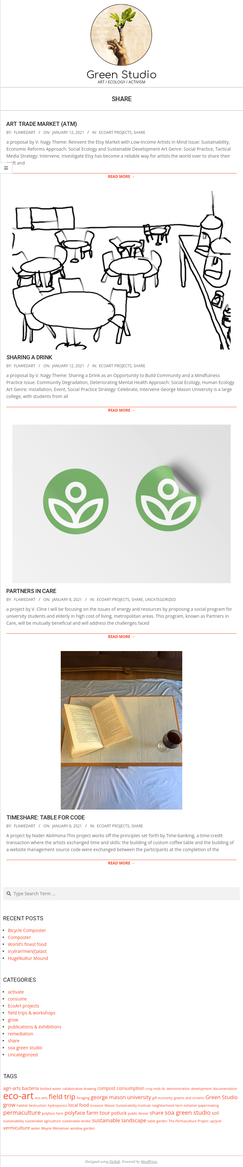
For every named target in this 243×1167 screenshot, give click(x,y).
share (139, 132)
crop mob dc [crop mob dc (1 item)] (155, 1088)
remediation (20, 1034)
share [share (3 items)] (157, 1112)
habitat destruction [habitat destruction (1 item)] (31, 1105)
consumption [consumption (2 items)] (131, 1088)
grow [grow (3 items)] (9, 1104)
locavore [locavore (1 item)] (96, 1105)
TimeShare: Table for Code (45, 817)
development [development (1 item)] (201, 1088)
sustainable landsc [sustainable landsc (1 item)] (76, 1121)
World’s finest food (27, 944)
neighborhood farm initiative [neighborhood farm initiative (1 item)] (174, 1105)
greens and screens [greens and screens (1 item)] (189, 1098)
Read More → (121, 176)
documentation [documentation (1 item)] (225, 1088)
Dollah (114, 1161)
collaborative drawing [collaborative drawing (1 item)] (79, 1088)
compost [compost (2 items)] (106, 1088)
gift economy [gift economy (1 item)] (162, 1098)
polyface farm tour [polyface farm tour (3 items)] (87, 1112)
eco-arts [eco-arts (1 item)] (41, 1098)
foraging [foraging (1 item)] (83, 1098)
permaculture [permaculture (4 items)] (22, 1112)
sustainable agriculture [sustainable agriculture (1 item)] (43, 1121)
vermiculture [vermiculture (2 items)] (16, 1128)
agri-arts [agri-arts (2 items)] (12, 1088)
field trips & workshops (31, 1013)
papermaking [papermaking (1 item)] (208, 1105)
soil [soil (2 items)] (215, 1113)
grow (13, 1020)
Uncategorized (160, 599)
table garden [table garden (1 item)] (157, 1121)
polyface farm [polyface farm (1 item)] (52, 1113)
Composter (19, 937)
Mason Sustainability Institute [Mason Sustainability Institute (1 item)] (127, 1105)
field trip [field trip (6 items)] (62, 1096)
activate (16, 992)
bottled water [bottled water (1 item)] (50, 1088)
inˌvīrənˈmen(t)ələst (27, 951)
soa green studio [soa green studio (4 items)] (188, 1112)
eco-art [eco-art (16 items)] (18, 1095)
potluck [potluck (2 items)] (119, 1113)
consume (17, 999)
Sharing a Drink (29, 357)
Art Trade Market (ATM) (41, 124)
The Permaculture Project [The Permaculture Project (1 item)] (189, 1121)
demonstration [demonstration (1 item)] (178, 1088)
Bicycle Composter (27, 930)
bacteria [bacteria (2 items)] (30, 1088)
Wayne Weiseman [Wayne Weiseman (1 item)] (55, 1128)
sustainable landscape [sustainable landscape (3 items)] (119, 1120)
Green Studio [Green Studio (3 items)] (221, 1097)
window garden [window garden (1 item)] (82, 1128)
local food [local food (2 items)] (78, 1105)
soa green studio (25, 1048)
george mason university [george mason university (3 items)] (121, 1097)
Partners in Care (31, 591)
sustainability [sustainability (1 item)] (13, 1121)
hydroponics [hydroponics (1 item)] (57, 1105)
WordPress (149, 1161)
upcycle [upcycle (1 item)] (215, 1121)
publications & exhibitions (34, 1027)
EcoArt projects (115, 132)
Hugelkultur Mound (28, 958)
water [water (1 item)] (35, 1128)
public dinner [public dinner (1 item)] (138, 1113)
